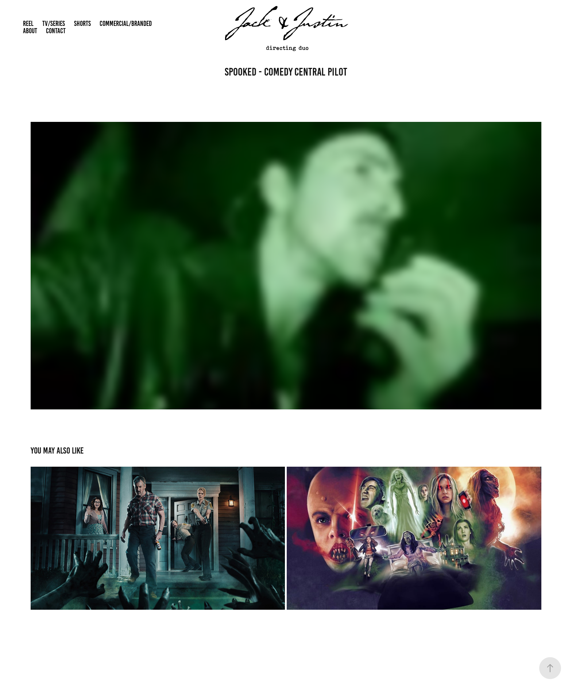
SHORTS (82, 23)
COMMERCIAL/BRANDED (126, 23)
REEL (28, 23)
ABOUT (30, 31)
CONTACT (56, 31)
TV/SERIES (53, 23)
